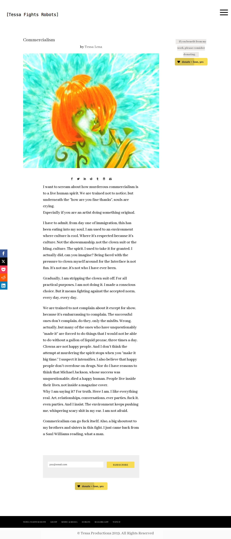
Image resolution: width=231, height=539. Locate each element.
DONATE (86, 522)
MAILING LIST (101, 522)
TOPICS (116, 522)
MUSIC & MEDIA (69, 522)
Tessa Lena (93, 47)
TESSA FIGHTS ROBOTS (34, 522)
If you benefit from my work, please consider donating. (191, 48)
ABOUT (53, 522)
